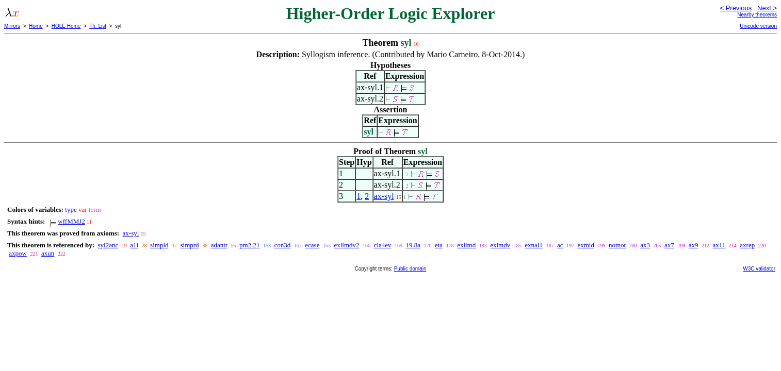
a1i (134, 245)
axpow (18, 253)
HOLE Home (66, 26)
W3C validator (759, 269)
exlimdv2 (346, 245)
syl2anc (107, 245)
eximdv (500, 245)
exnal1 (534, 245)
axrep (747, 245)
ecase (312, 245)
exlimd (466, 245)
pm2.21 (249, 245)
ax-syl (384, 196)
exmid (585, 245)
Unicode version (758, 26)
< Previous (736, 8)
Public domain (410, 269)
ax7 (669, 245)
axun (47, 253)
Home (36, 26)
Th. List (97, 26)
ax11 (719, 245)
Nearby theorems (757, 15)
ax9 (693, 245)
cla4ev (383, 245)
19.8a (412, 245)
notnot (617, 245)
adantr (219, 245)
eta (439, 245)
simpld (159, 245)
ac (560, 245)
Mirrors (12, 26)
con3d (282, 245)
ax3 (645, 245)
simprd (190, 245)
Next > (767, 8)
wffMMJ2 (71, 221)
